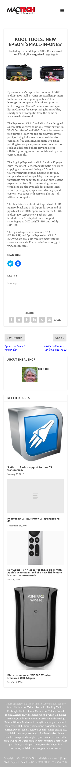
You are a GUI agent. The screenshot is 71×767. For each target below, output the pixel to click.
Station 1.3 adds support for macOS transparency (29, 468)
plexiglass (60, 729)
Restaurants (28, 722)
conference (11, 726)
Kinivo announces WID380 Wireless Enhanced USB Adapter (29, 677)
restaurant (38, 726)
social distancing (15, 733)
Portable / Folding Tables (49, 707)
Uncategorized (35, 54)
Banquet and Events (42, 714)
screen (16, 729)
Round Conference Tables (41, 711)
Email (24, 762)
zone (24, 729)
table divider (49, 733)
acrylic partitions (30, 744)
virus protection (22, 737)
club (20, 726)
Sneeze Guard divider (25, 741)
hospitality (51, 726)
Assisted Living (21, 714)
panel (51, 729)
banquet (61, 722)
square (42, 729)
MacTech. (32, 758)
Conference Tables (24, 707)
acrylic (40, 722)
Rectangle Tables (16, 711)
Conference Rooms (27, 718)
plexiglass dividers (42, 737)
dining (27, 726)
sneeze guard (33, 733)
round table (47, 744)
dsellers (25, 51)
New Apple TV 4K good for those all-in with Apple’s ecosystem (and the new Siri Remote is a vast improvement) (34, 572)
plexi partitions (46, 741)
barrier (8, 729)
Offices (17, 722)
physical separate (51, 748)
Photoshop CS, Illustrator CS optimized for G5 (34, 520)
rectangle (50, 722)
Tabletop (33, 729)
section (62, 726)
